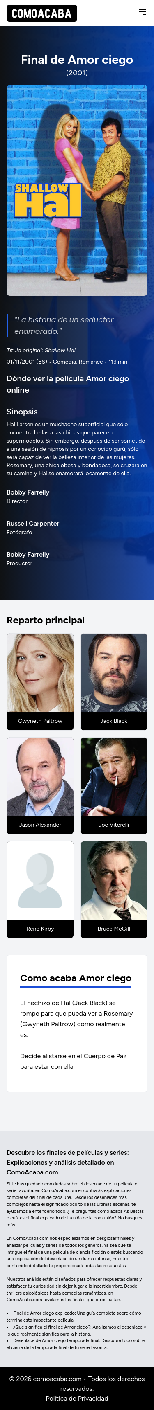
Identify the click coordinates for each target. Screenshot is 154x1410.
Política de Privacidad (77, 1398)
